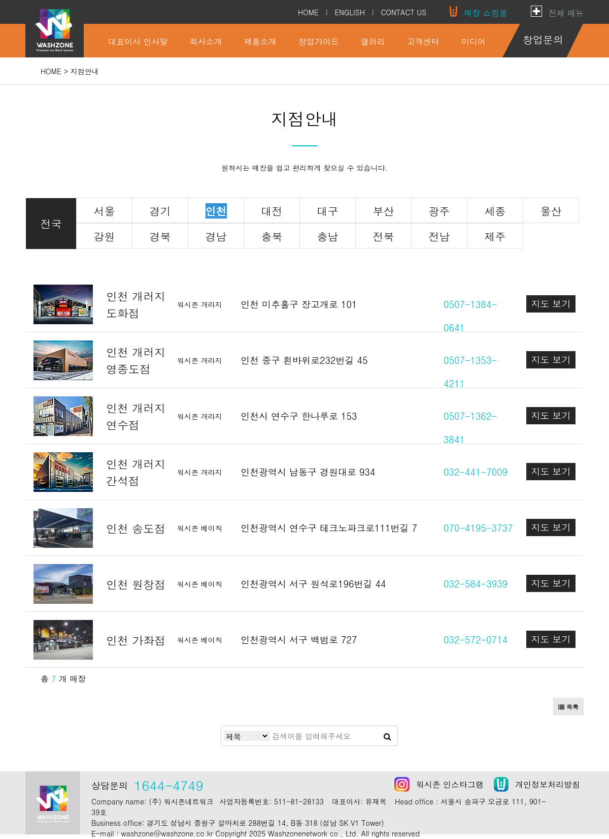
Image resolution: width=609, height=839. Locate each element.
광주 (439, 211)
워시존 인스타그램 (450, 784)
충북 (272, 236)
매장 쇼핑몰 (485, 13)
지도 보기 (550, 303)
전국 (51, 223)
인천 (216, 211)
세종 (495, 211)
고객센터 (423, 41)
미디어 (473, 41)
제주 (495, 236)
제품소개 (260, 41)
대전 (272, 211)
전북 (383, 236)
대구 (328, 211)
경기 (160, 211)
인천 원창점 (135, 584)
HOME (308, 12)
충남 (328, 236)
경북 (160, 236)
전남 (439, 236)
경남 (216, 236)
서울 (104, 211)
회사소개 (206, 41)
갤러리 (373, 41)
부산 (383, 211)
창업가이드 (318, 41)
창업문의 (543, 39)
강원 (104, 236)
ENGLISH (349, 12)
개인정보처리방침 (547, 784)
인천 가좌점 (135, 640)
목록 (568, 706)
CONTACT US (403, 12)
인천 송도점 (135, 528)
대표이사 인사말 (137, 41)
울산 (551, 211)
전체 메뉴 (566, 13)
